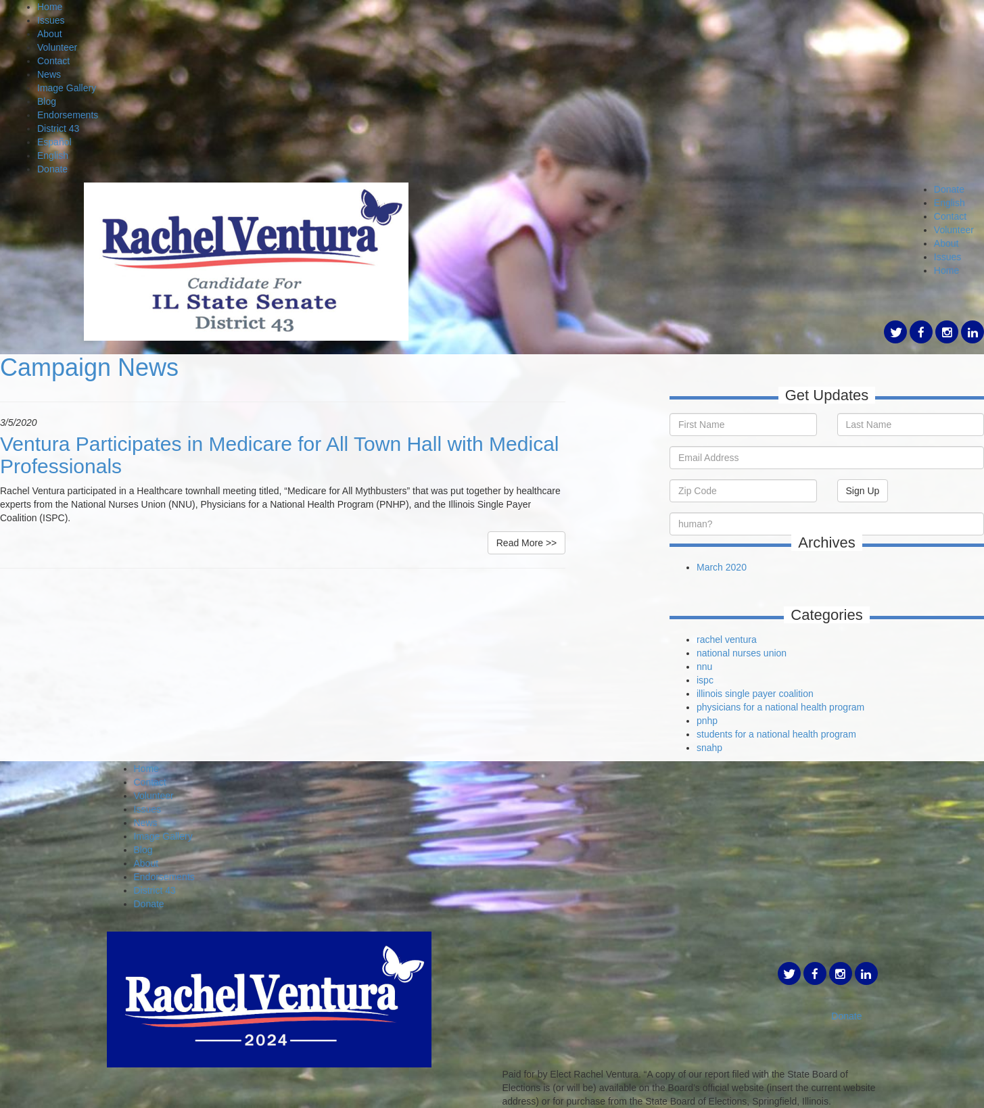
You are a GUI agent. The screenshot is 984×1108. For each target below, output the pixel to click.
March (711, 567)
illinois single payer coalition (755, 693)
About (49, 33)
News (49, 74)
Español (54, 142)
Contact (53, 60)
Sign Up (863, 490)
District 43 (58, 128)
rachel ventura (727, 639)
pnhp (707, 720)
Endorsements (67, 115)
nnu (704, 666)
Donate (52, 169)
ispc (705, 680)
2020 (736, 567)
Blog (46, 101)
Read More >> (526, 542)
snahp (709, 747)
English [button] (949, 202)
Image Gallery (66, 87)
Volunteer (57, 47)
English (52, 155)
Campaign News (89, 367)
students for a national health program (776, 734)
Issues (50, 20)
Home (49, 6)
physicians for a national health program (780, 707)
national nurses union (742, 653)
